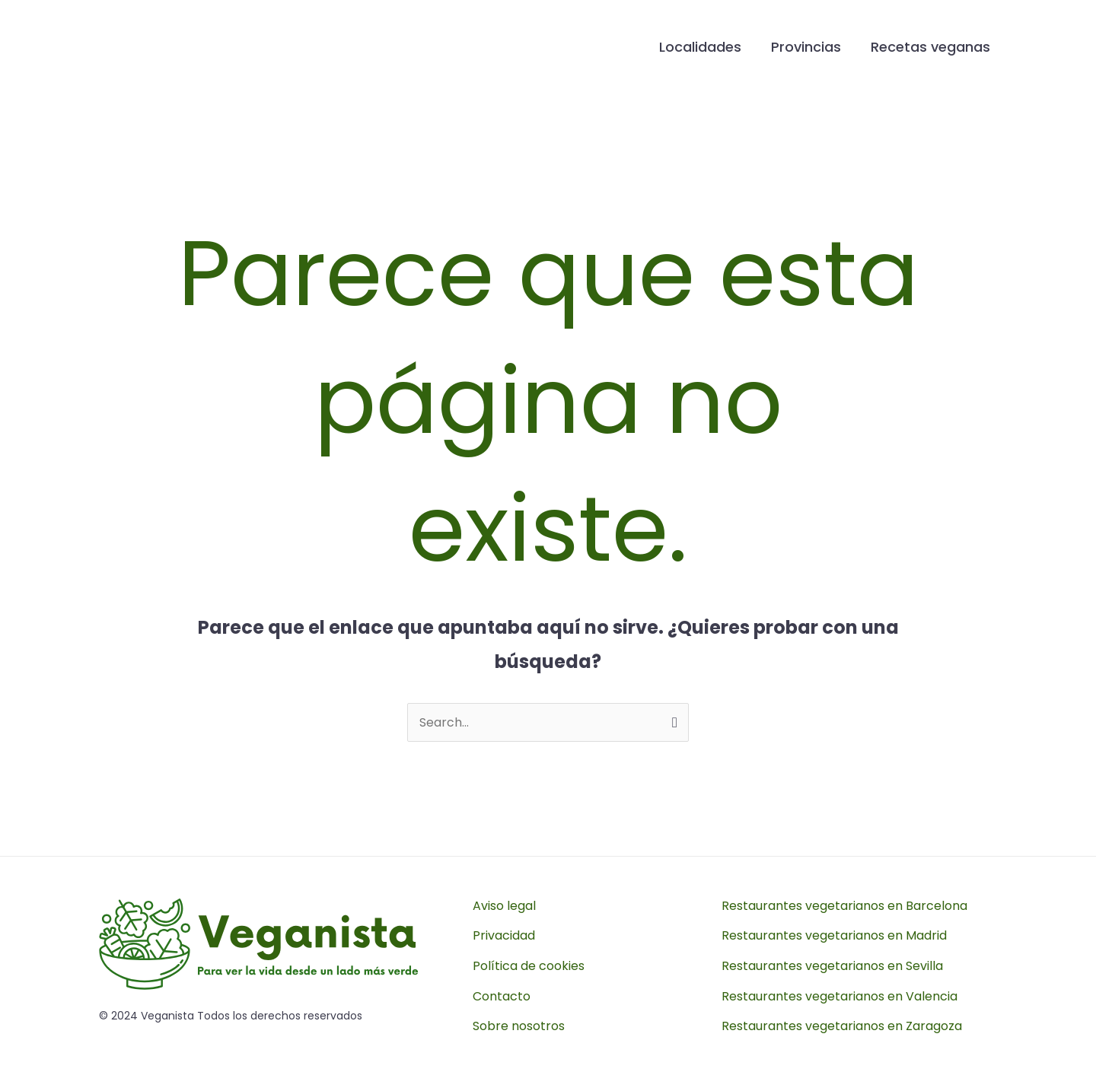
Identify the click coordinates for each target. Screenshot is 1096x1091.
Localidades (705, 46)
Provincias (809, 46)
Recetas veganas (931, 46)
